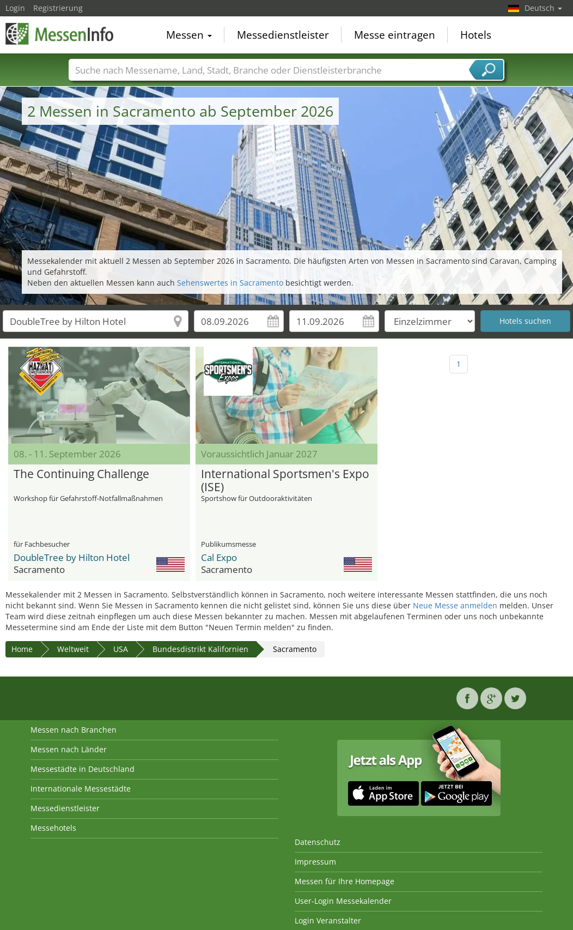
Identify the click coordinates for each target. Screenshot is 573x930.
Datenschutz (317, 842)
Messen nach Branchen (74, 729)
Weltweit (73, 649)
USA (120, 649)
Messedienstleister (283, 35)
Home (22, 649)
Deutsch (543, 8)
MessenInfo (59, 34)
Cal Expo (219, 557)
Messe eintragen (394, 35)
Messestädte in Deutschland (83, 769)
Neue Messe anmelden (455, 605)
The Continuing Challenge (81, 474)
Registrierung (58, 8)
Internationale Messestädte (81, 788)
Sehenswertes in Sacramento (230, 282)
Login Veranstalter (328, 920)
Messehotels (53, 828)
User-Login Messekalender (343, 901)
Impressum (315, 861)
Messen (189, 35)
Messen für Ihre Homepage (344, 881)
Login (15, 8)
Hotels (475, 35)
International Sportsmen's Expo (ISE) (285, 480)
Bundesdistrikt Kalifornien (200, 649)
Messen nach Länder (69, 749)
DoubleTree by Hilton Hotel (72, 557)
